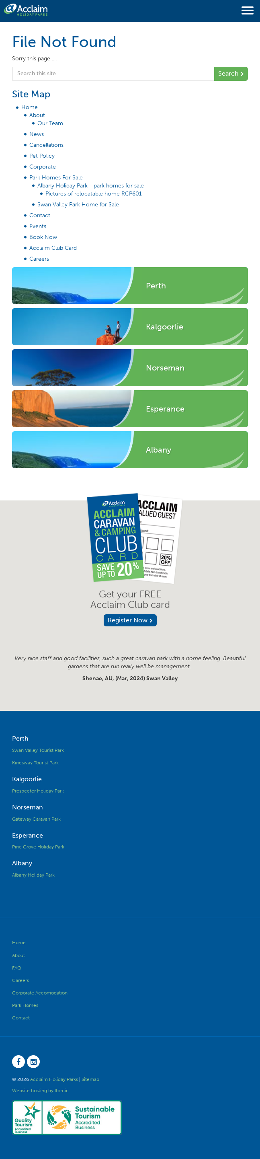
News (36, 134)
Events (37, 226)
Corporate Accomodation (40, 993)
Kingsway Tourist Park (35, 763)
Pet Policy (42, 155)
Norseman (27, 807)
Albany (22, 863)
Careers (39, 258)
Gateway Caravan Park (36, 819)
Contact (39, 215)
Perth (20, 738)
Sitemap (90, 1079)
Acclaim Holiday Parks (54, 1079)
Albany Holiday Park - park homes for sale (90, 185)
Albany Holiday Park (33, 875)
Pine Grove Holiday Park (38, 847)
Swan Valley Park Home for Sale (78, 204)
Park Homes (25, 1005)
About (37, 115)
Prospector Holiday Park (38, 791)
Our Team (50, 123)
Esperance (27, 835)
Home (29, 107)
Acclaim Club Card (53, 248)
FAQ (16, 968)
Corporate (42, 166)
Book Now (43, 237)
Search (228, 73)
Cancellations (46, 145)
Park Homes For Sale (56, 177)
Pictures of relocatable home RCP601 (93, 193)
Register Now (127, 620)
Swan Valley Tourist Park (38, 750)
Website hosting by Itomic (40, 1090)
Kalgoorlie (27, 779)
